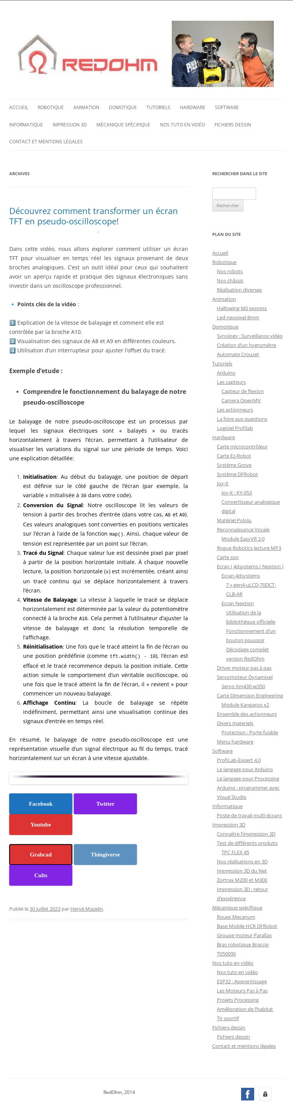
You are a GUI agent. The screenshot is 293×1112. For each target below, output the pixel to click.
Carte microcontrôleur (242, 445)
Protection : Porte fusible (249, 731)
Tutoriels (158, 106)
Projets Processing (238, 999)
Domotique (123, 106)
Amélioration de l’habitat (245, 1008)
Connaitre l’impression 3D (246, 833)
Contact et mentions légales (46, 141)
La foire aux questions (242, 418)
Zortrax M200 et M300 (242, 879)
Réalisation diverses (239, 288)
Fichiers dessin (233, 124)
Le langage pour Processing (248, 777)
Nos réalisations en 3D (242, 860)
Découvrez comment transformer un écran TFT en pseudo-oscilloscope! (93, 215)
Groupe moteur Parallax (244, 934)
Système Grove (234, 464)
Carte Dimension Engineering (250, 694)
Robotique (51, 106)
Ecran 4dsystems (240, 574)
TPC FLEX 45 (235, 851)
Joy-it (222, 482)
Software (227, 106)
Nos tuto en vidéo (182, 124)
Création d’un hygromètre (246, 344)
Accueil (18, 106)
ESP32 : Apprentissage (242, 980)
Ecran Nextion (237, 602)
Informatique (26, 124)
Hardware (192, 106)
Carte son (228, 556)
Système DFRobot (237, 473)
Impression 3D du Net (242, 869)
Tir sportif (228, 1017)
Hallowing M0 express (242, 307)
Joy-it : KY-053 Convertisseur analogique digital (250, 501)
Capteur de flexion (242, 390)
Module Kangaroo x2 (245, 703)
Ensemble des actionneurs (247, 713)
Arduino (226, 371)
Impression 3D (70, 124)
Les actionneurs (235, 408)
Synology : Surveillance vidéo (250, 335)
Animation (86, 106)
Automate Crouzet (238, 353)
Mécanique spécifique (123, 124)
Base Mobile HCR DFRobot (247, 925)
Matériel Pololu (234, 519)
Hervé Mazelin (86, 905)
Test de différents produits (247, 842)
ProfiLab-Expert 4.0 (239, 759)
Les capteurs (231, 381)
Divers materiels (235, 722)
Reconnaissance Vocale (243, 528)
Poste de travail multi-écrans (249, 814)
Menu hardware (235, 740)
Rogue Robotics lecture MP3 (249, 547)
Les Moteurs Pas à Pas (242, 989)
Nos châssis (230, 279)
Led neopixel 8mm (238, 316)
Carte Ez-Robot (234, 454)
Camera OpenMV (241, 399)
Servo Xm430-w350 (243, 685)
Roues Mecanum (236, 916)
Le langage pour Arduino (245, 768)
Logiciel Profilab (235, 427)
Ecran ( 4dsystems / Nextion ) (250, 565)
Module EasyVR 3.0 (243, 537)
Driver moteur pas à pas (244, 667)
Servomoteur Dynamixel (245, 676)
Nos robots (230, 270)
